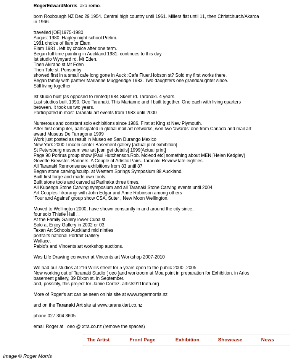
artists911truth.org (140, 283)
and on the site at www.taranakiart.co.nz (88, 305)
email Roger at (50, 326)
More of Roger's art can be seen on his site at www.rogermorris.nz (100, 294)
